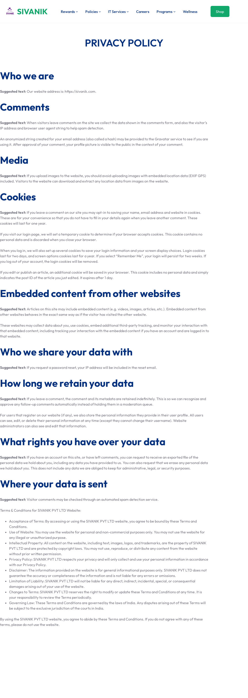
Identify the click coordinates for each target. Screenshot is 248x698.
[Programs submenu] (174, 11)
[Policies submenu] (100, 11)
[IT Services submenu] (128, 11)
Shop (220, 11)
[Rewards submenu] (77, 11)
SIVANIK (32, 11)
